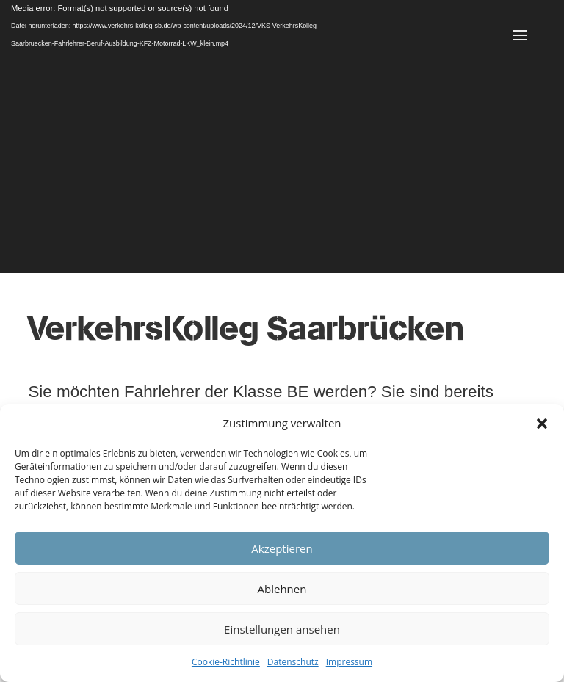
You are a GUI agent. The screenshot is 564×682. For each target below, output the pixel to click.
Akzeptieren (281, 548)
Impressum (349, 662)
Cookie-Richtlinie (226, 662)
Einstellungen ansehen (282, 629)
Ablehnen (282, 588)
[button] (542, 423)
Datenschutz (293, 662)
